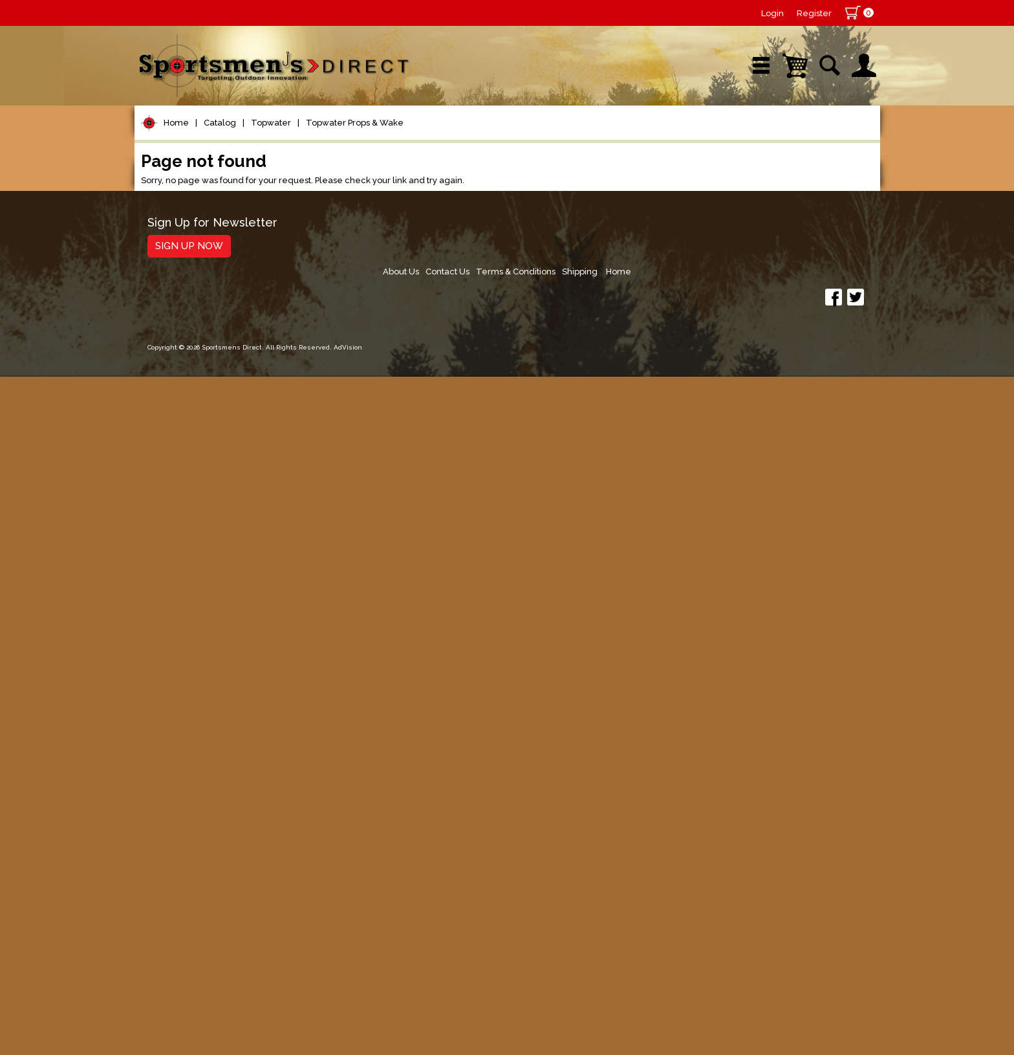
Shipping (814, 950)
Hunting (169, 793)
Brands (398, 139)
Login (772, 13)
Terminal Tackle (190, 366)
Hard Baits (176, 511)
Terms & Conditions (747, 950)
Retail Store (502, 139)
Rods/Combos (188, 268)
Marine (166, 768)
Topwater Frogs (198, 440)
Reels (163, 243)
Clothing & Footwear (204, 744)
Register (814, 13)
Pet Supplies (182, 219)
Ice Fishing (177, 621)
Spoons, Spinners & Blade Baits (217, 590)
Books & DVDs (186, 818)
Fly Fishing (176, 670)
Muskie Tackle (186, 645)
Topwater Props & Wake (355, 180)
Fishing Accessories (202, 891)
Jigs (158, 560)
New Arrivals (289, 139)
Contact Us (676, 950)
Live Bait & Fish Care (205, 695)
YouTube (821, 139)
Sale (601, 139)
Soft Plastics (182, 535)
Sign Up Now (189, 969)
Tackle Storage (189, 719)
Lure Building (184, 391)
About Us (626, 950)
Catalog (220, 180)
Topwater (271, 180)
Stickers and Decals (202, 842)
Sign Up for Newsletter (212, 946)
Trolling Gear (184, 867)
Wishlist (706, 139)
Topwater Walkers (204, 490)
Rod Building (182, 293)
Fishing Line (180, 342)
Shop (184, 139)
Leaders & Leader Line (212, 317)
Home (176, 180)
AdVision (348, 1032)
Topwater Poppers (205, 456)
